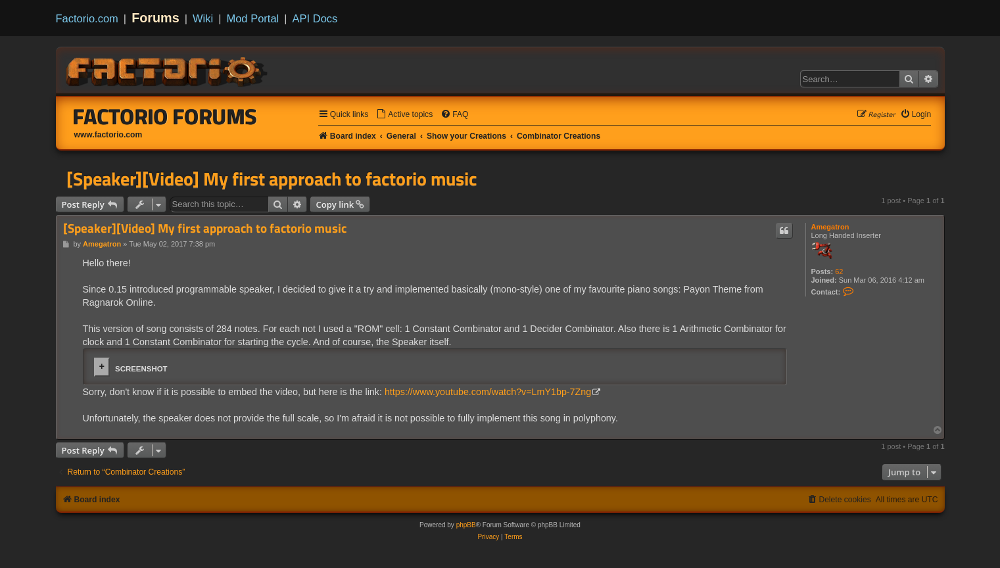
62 (839, 271)
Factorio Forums (165, 116)
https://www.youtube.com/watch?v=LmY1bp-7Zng (488, 392)
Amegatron (830, 227)
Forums (155, 18)
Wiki (203, 18)
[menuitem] (404, 115)
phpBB (466, 525)
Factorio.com (87, 18)
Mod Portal (252, 18)
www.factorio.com (108, 134)
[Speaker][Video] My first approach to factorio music (271, 179)
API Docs (315, 18)
